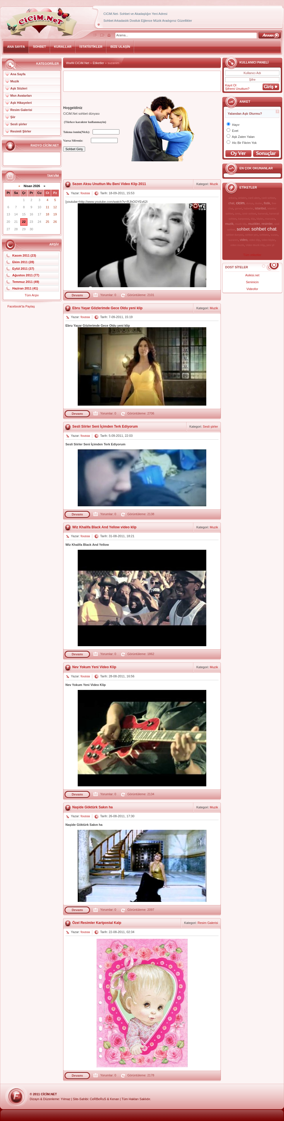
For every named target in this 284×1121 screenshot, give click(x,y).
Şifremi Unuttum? (237, 88)
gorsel (238, 208)
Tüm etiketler (252, 255)
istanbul (260, 208)
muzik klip (241, 224)
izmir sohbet (249, 213)
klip (253, 218)
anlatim (242, 198)
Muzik (14, 81)
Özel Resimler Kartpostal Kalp (96, 923)
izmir (238, 213)
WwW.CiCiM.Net (77, 63)
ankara (233, 198)
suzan (274, 234)
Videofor (252, 289)
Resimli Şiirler (20, 131)
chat (231, 203)
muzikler (254, 223)
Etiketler (98, 63)
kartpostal (243, 218)
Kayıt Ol (230, 85)
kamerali (262, 213)
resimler (267, 223)
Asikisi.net (252, 275)
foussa (85, 193)
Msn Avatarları (21, 95)
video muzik (237, 245)
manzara (270, 218)
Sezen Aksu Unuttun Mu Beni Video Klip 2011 (109, 184)
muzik (229, 223)
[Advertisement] (142, 81)
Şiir (12, 117)
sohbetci (264, 234)
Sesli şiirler (18, 124)
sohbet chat (264, 229)
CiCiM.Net (49, 1094)
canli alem (254, 198)
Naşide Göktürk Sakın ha (92, 807)
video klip (254, 240)
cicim (240, 203)
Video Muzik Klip (255, 245)
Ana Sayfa (17, 74)
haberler (248, 208)
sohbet (243, 229)
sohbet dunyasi (234, 234)
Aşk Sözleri (18, 88)
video (243, 239)
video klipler (268, 240)
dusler (258, 203)
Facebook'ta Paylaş (21, 306)
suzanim (233, 240)
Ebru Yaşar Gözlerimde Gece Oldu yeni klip (107, 308)
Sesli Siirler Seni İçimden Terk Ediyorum (105, 426)
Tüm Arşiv (32, 295)
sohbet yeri (251, 234)
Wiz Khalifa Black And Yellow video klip (104, 527)
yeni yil (270, 245)
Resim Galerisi (21, 110)
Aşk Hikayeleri (21, 102)
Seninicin (252, 282)
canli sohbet (268, 198)
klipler (260, 218)
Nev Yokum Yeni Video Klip (94, 667)
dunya (249, 203)
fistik (267, 203)
